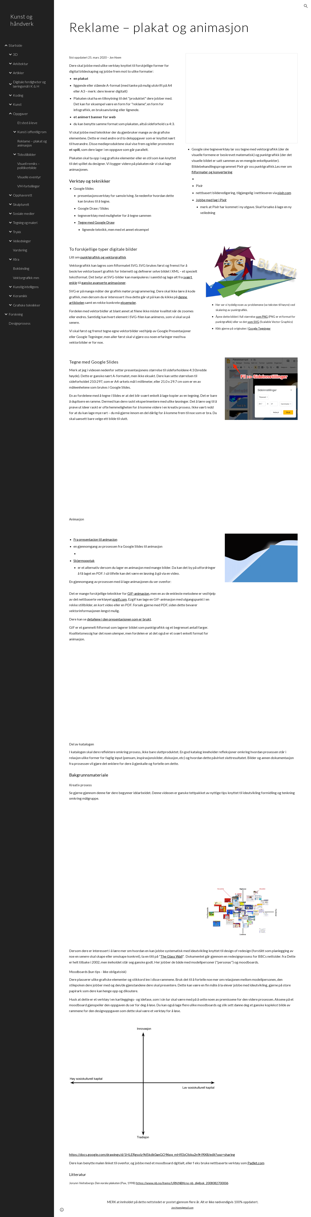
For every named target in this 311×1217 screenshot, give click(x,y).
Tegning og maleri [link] (25, 222)
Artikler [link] (18, 73)
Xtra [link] (16, 259)
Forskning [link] (16, 314)
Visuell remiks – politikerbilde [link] (28, 165)
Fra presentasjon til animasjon (95, 539)
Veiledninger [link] (22, 241)
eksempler (128, 302)
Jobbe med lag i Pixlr (211, 200)
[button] (306, 6)
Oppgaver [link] (20, 114)
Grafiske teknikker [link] (26, 305)
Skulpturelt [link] (21, 204)
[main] (182, 27)
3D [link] (15, 54)
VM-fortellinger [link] (28, 186)
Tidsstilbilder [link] (26, 154)
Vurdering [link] (20, 250)
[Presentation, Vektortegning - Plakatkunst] (242, 98)
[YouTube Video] (123, 469)
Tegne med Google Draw (96, 222)
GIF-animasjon (138, 593)
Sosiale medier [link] (24, 213)
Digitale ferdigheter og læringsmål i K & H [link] (29, 84)
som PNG (262, 316)
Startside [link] (15, 45)
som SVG (253, 322)
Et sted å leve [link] (27, 123)
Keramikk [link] (20, 296)
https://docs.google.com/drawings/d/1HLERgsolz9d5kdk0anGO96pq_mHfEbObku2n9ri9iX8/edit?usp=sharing (152, 1154)
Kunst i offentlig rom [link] (31, 132)
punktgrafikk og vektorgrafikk (103, 257)
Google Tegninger (259, 328)
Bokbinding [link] (21, 268)
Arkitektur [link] (20, 64)
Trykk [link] (17, 232)
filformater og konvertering (212, 172)
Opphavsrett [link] (22, 195)
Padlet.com (256, 1163)
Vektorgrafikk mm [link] (26, 278)
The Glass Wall (171, 956)
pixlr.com (284, 193)
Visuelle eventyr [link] (29, 177)
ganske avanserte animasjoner (103, 283)
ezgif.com (119, 599)
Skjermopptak (84, 560)
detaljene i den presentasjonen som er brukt (119, 619)
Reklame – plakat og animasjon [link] (32, 143)
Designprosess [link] (19, 323)
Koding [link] (18, 95)
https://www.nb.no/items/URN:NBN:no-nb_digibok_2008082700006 (182, 1183)
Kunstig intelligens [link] (26, 287)
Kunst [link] (17, 104)
